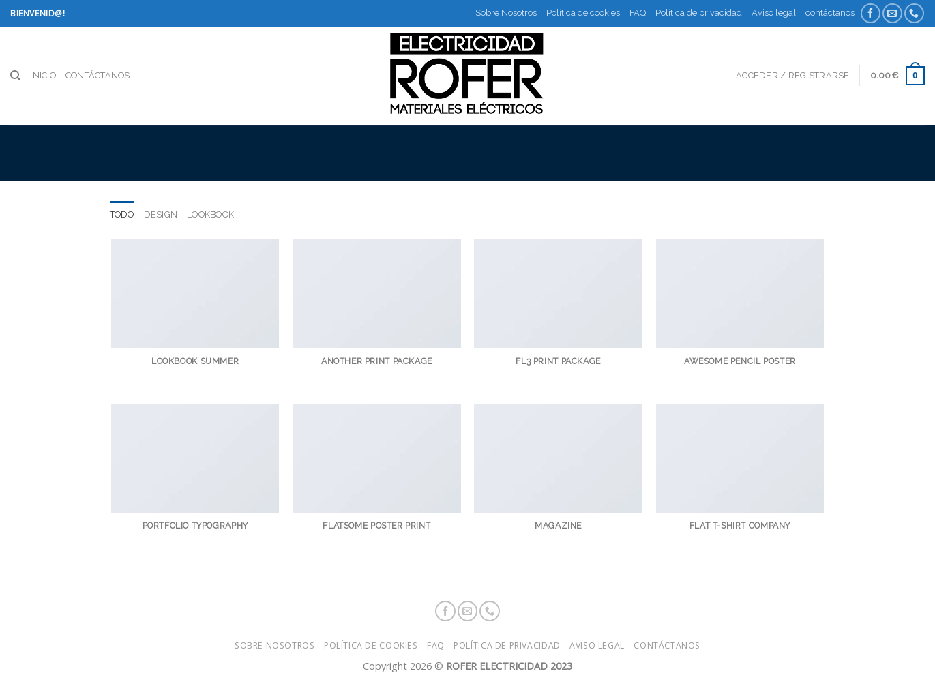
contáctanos (830, 13)
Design (161, 214)
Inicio (43, 75)
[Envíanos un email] (892, 13)
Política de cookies (583, 13)
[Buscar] (15, 76)
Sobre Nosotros (506, 13)
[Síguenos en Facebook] (870, 13)
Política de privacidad (698, 13)
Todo (122, 214)
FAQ (637, 13)
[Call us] (914, 13)
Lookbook (210, 214)
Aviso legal (774, 13)
